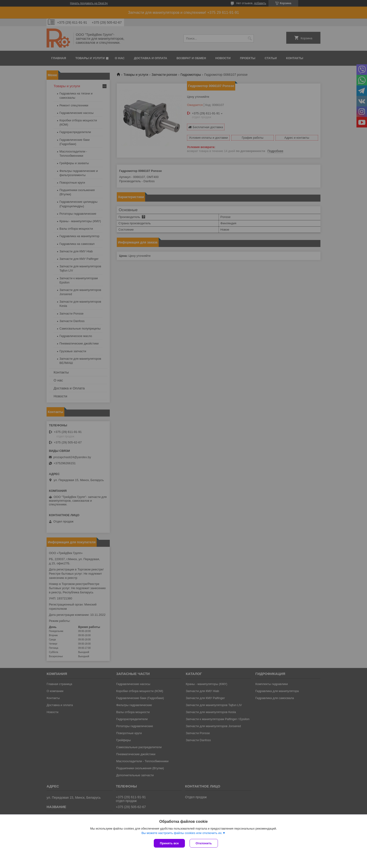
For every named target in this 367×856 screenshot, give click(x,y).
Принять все (169, 843)
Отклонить (204, 843)
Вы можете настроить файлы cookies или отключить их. (181, 833)
